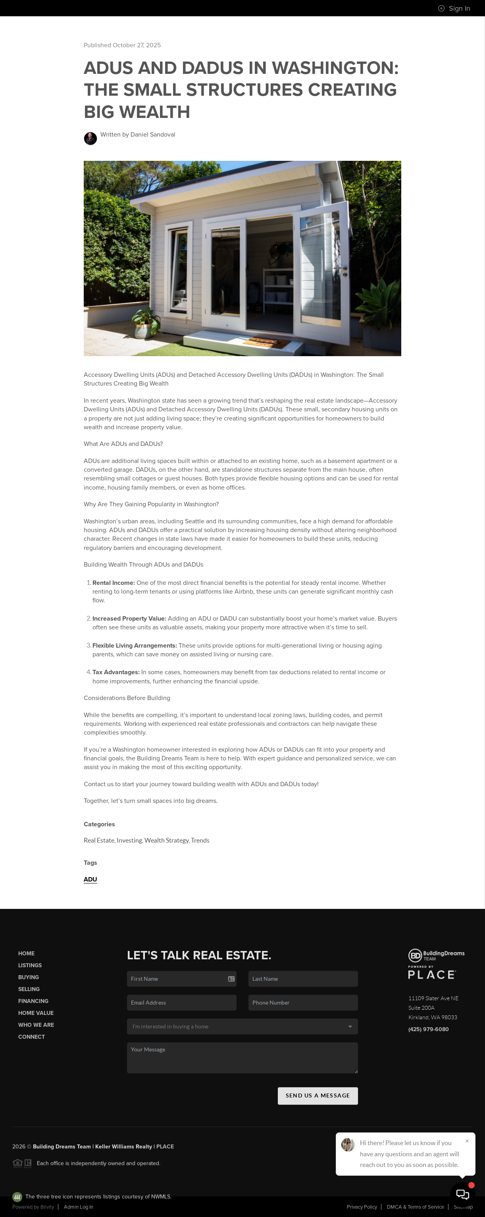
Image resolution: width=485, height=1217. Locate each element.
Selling (29, 992)
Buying (28, 980)
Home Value (36, 1016)
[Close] (467, 1141)
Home (26, 956)
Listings (30, 968)
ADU (90, 879)
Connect (31, 1040)
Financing (33, 1004)
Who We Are (36, 1028)
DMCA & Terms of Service (415, 1207)
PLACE (165, 1149)
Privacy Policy (362, 1207)
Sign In (454, 8)
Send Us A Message (318, 1098)
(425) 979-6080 (428, 1032)
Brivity (47, 1207)
